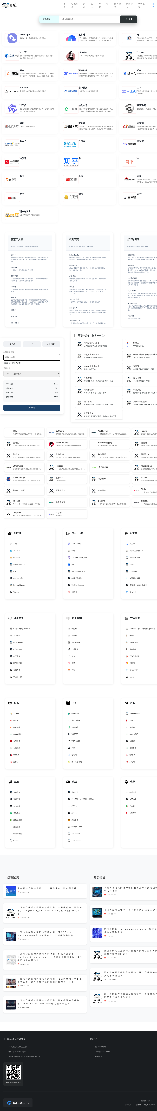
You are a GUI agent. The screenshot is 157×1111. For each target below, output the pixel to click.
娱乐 (84, 5)
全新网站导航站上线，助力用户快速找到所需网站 (47, 889)
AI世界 (130, 535)
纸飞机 (72, 807)
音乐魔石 (15, 814)
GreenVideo (16, 735)
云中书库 (73, 728)
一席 (13, 545)
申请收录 (141, 5)
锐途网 (138, 1105)
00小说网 (73, 714)
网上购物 (74, 619)
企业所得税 (51, 347)
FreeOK (14, 756)
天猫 (71, 664)
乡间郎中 (15, 637)
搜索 (128, 19)
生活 (92, 5)
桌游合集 (73, 821)
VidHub (14, 714)
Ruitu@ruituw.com (102, 1052)
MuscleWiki (16, 644)
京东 (71, 657)
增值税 (12, 347)
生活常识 (132, 619)
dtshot (14, 841)
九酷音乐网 (16, 821)
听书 (129, 704)
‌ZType (72, 814)
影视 (13, 704)
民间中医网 (16, 664)
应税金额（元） (9, 354)
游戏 (71, 783)
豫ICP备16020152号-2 (17, 1052)
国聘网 (72, 594)
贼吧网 (72, 756)
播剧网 (14, 721)
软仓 (71, 552)
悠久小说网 (74, 721)
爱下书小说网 (75, 763)
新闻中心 (129, 5)
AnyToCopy (74, 545)
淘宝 (71, 671)
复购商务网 (74, 644)
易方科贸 (15, 552)
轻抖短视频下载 (17, 566)
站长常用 (74, 5)
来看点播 (15, 742)
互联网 (14, 535)
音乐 (13, 783)
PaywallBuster (17, 587)
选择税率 (6, 371)
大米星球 (15, 749)
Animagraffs (16, 580)
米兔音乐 (15, 793)
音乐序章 (15, 800)
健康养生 (16, 619)
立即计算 (31, 410)
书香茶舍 (73, 651)
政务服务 (117, 5)
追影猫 (14, 763)
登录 (153, 5)
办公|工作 (74, 535)
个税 (31, 347)
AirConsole (74, 834)
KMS (13, 573)
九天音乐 (15, 828)
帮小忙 (72, 566)
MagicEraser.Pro (76, 573)
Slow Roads (74, 841)
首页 (65, 5)
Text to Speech (76, 587)
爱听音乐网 (16, 834)
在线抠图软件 (75, 580)
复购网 (72, 630)
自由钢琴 (15, 807)
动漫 (129, 783)
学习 (107, 5)
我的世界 (73, 793)
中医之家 (15, 657)
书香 (71, 704)
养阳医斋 (15, 671)
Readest (15, 559)
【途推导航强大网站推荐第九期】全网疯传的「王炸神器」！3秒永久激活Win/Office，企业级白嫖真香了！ (50, 911)
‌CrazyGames (75, 828)
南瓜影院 (15, 728)
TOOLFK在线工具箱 (77, 559)
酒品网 (72, 637)
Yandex (14, 594)
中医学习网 (16, 678)
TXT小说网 (74, 742)
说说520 (73, 735)
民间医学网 (16, 651)
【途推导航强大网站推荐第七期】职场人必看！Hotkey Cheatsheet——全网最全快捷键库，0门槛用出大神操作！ (50, 957)
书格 (71, 749)
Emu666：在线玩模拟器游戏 (81, 800)
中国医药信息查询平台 (20, 630)
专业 (100, 5)
